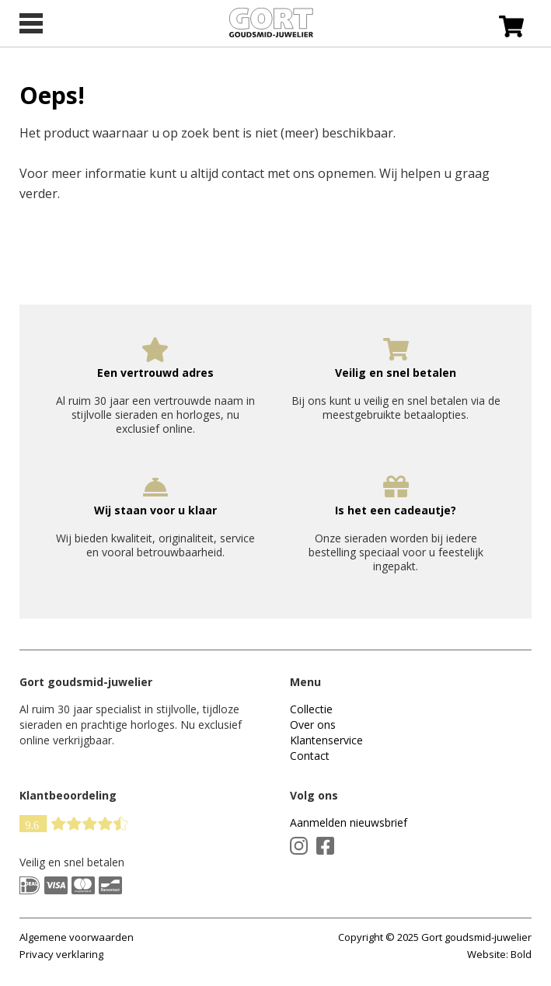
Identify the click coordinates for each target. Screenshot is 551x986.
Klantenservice (326, 740)
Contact (310, 755)
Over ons (313, 724)
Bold (521, 954)
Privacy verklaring (61, 954)
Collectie (311, 709)
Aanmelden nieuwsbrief (348, 822)
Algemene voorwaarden (76, 937)
